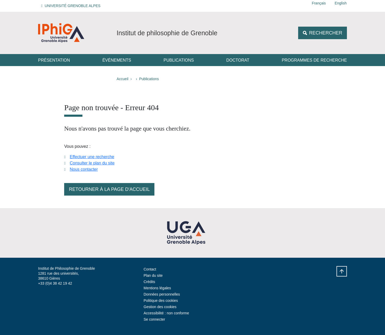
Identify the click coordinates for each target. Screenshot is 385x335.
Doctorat (237, 60)
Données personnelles (162, 294)
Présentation (54, 60)
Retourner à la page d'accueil (109, 189)
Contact (150, 269)
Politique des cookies (161, 300)
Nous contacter (84, 169)
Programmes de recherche (314, 60)
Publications (179, 60)
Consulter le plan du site (92, 163)
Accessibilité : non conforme (166, 313)
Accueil (122, 79)
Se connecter (154, 319)
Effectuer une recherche (92, 157)
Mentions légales (157, 288)
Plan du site (153, 275)
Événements (116, 60)
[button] (71, 6)
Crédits (149, 282)
